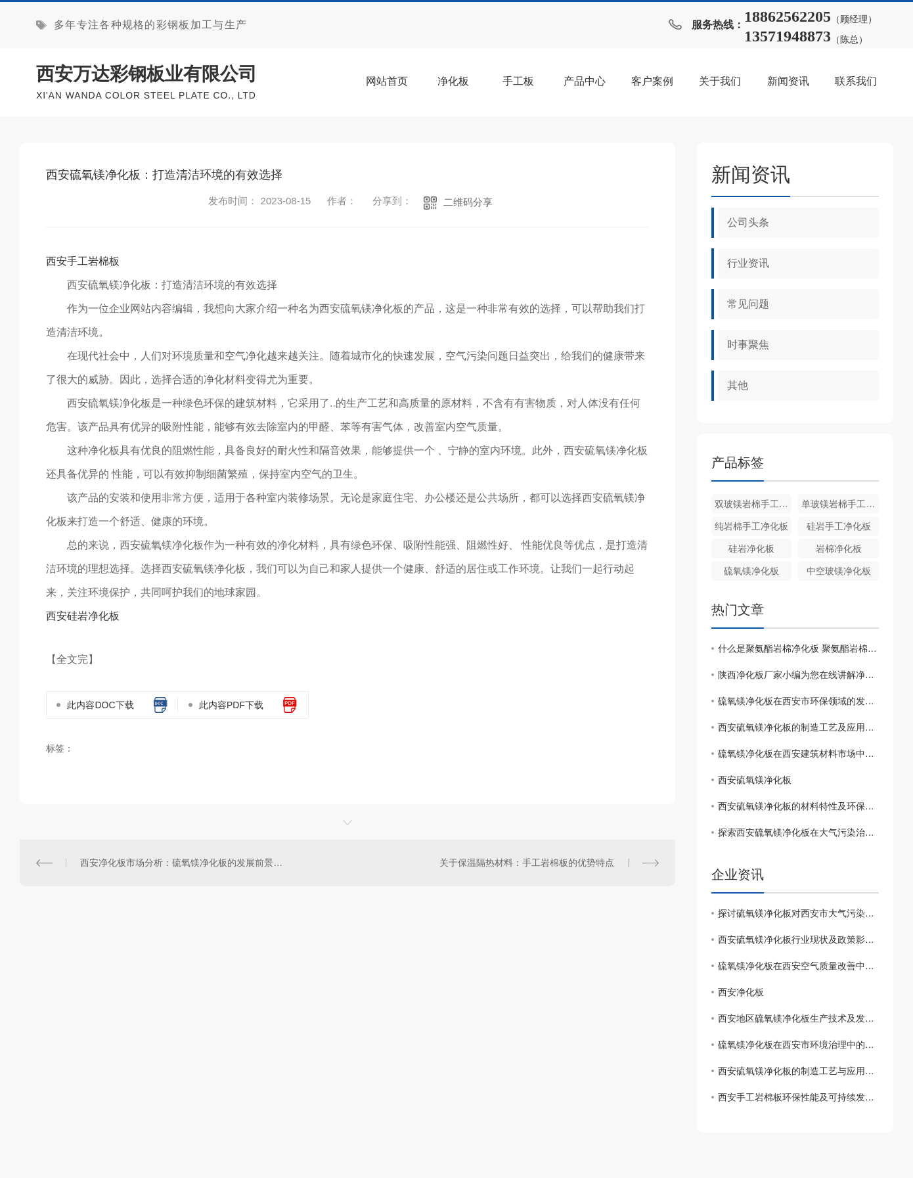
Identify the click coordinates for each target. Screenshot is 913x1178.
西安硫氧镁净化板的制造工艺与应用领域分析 (798, 1071)
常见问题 (748, 303)
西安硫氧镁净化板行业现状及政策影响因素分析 (798, 939)
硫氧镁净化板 (751, 571)
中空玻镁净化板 (839, 571)
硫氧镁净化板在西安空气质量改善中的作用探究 (798, 966)
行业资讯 (748, 263)
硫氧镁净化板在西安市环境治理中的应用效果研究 (798, 1044)
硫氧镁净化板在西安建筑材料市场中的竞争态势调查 (798, 753)
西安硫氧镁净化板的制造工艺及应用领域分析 (798, 727)
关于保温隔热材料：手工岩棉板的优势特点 (526, 862)
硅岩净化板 (751, 548)
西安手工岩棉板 (83, 261)
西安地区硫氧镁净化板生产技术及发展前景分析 (798, 1018)
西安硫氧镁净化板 (754, 780)
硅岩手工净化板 (839, 526)
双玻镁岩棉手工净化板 (753, 504)
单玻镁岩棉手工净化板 (840, 504)
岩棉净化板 (839, 548)
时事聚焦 (748, 344)
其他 (737, 385)
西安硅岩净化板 (83, 616)
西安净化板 (741, 992)
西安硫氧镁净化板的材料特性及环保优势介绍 (798, 806)
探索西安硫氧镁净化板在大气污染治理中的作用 (798, 832)
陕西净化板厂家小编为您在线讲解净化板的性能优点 (798, 674)
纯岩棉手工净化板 (751, 526)
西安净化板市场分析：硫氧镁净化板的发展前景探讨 (183, 862)
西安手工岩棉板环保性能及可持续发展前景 (798, 1097)
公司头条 (748, 222)
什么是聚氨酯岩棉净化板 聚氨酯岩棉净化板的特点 (798, 648)
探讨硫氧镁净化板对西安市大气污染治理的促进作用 (798, 913)
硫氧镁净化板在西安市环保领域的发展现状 (798, 701)
